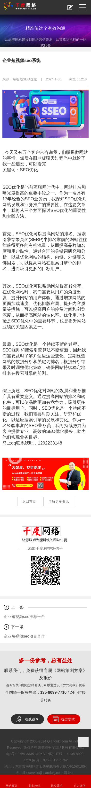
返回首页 (29, 501)
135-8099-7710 (53, 692)
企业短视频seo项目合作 (24, 636)
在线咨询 (32, 719)
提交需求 (68, 719)
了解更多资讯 (59, 501)
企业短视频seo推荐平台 (24, 617)
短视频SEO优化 (25, 79)
